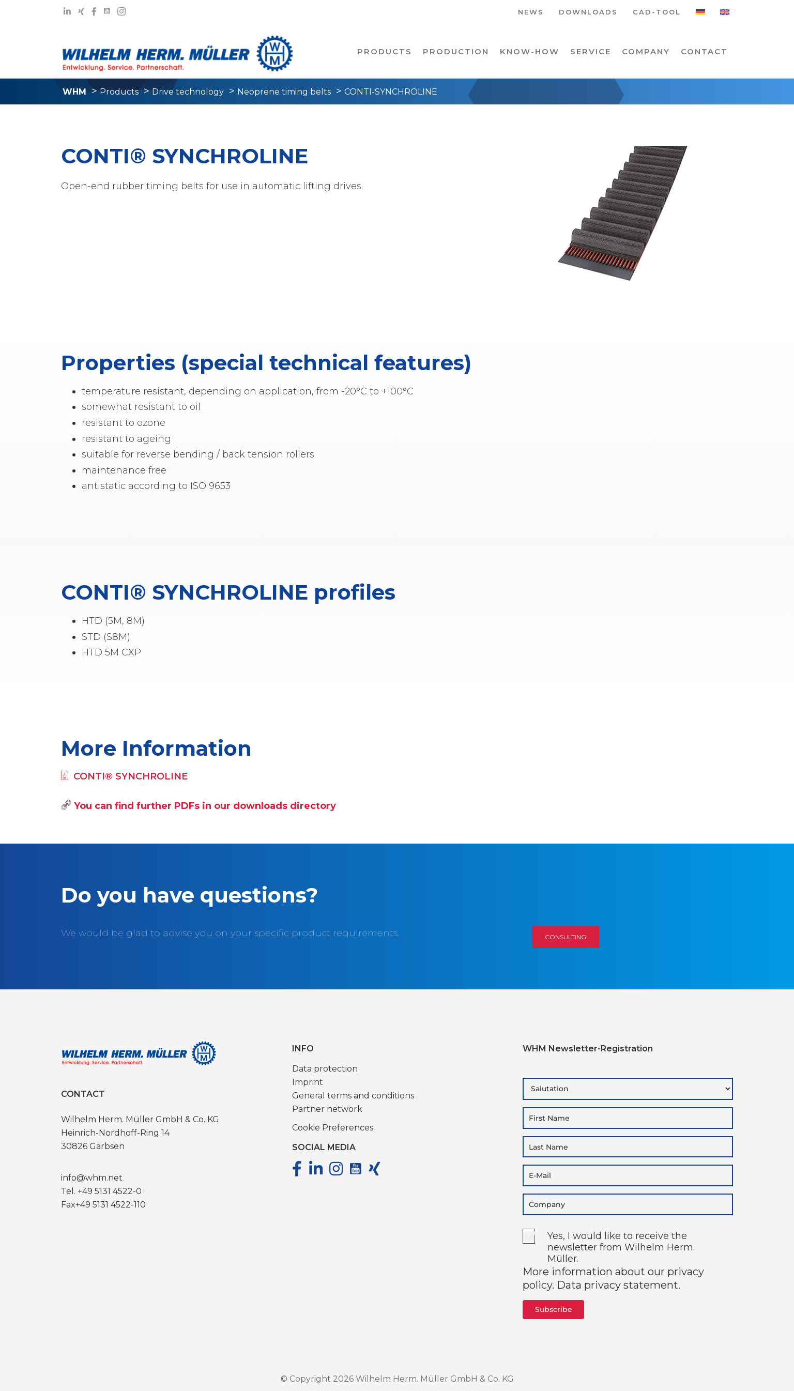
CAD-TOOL (657, 12)
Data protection (325, 1069)
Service (590, 51)
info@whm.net (92, 1178)
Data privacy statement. (618, 1285)
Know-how (529, 51)
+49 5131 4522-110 (110, 1205)
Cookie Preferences (332, 1128)
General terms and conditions (353, 1095)
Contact (704, 51)
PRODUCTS (384, 51)
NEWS (531, 12)
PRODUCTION (456, 51)
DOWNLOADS (588, 12)
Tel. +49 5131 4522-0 (101, 1191)
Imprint (307, 1082)
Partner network (327, 1109)
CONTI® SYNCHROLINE (124, 776)
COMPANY (646, 51)
